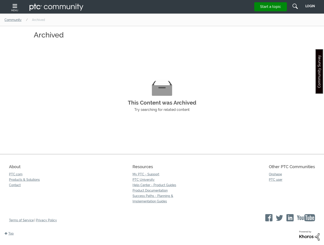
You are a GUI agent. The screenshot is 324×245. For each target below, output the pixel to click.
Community (13, 20)
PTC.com (15, 174)
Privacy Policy (46, 220)
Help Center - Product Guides (154, 185)
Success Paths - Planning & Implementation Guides (153, 198)
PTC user (275, 179)
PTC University (144, 179)
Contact (15, 185)
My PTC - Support (146, 174)
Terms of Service (21, 220)
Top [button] (11, 233)
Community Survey (319, 71)
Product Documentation (150, 190)
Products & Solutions (24, 179)
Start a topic (270, 7)
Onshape (275, 174)
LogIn (310, 6)
